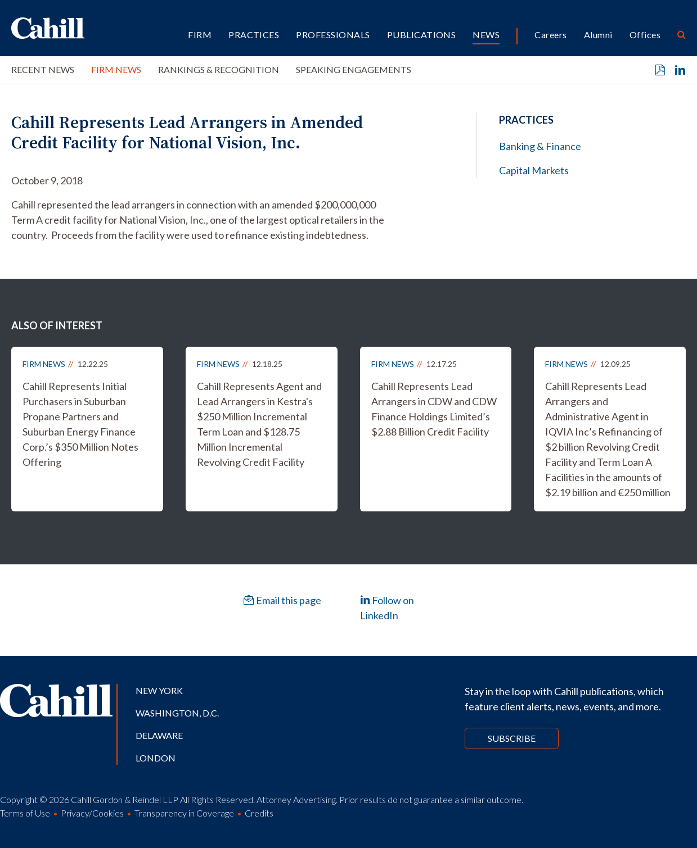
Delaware (159, 735)
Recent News (42, 69)
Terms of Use (25, 813)
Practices (253, 34)
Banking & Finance (540, 146)
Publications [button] (421, 34)
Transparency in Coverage (184, 813)
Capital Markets (534, 170)
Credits (259, 813)
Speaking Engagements (353, 69)
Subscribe (512, 738)
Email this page (282, 600)
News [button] (486, 34)
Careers (550, 34)
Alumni (598, 34)
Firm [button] (200, 34)
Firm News (116, 69)
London (156, 757)
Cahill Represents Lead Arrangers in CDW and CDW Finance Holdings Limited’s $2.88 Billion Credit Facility (434, 409)
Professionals (333, 34)
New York (159, 690)
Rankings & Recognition (218, 69)
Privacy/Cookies (92, 813)
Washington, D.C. (177, 713)
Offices (644, 34)
